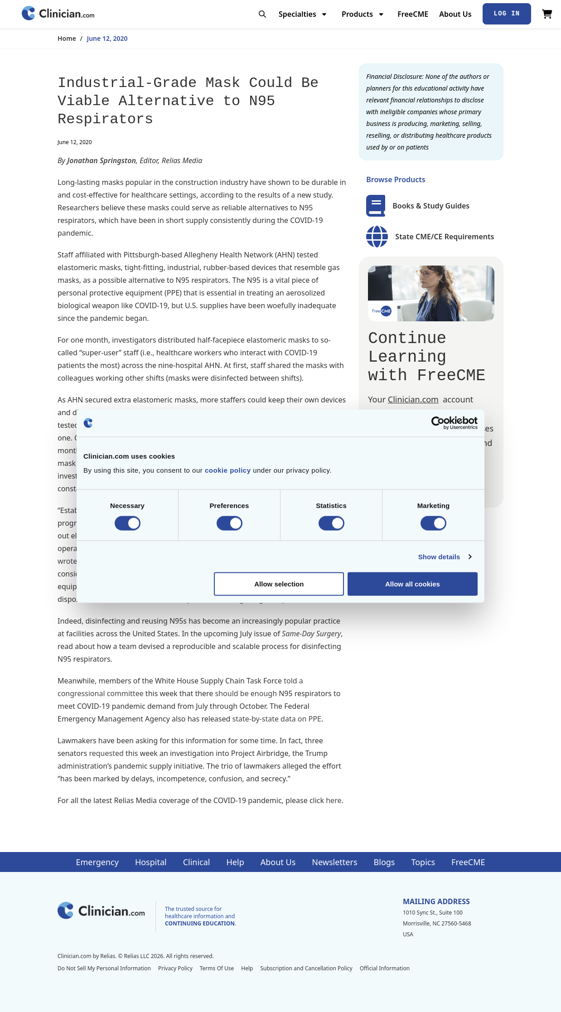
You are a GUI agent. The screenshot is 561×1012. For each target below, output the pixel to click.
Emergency (97, 862)
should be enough (246, 693)
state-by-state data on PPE (276, 719)
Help (235, 862)
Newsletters (334, 862)
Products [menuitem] (357, 14)
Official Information (385, 968)
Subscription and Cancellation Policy (306, 968)
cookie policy (228, 470)
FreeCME (412, 14)
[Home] (58, 14)
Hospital (151, 862)
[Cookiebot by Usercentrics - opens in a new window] (438, 423)
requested (106, 753)
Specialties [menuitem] (297, 14)
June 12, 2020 (107, 38)
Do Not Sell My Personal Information (104, 968)
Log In (507, 13)
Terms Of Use (217, 968)
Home (67, 38)
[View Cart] (547, 14)
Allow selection (279, 584)
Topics (423, 862)
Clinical (196, 862)
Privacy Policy (175, 968)
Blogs (384, 862)
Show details (439, 556)
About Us (455, 14)
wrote (67, 561)
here (333, 800)
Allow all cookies (412, 584)
